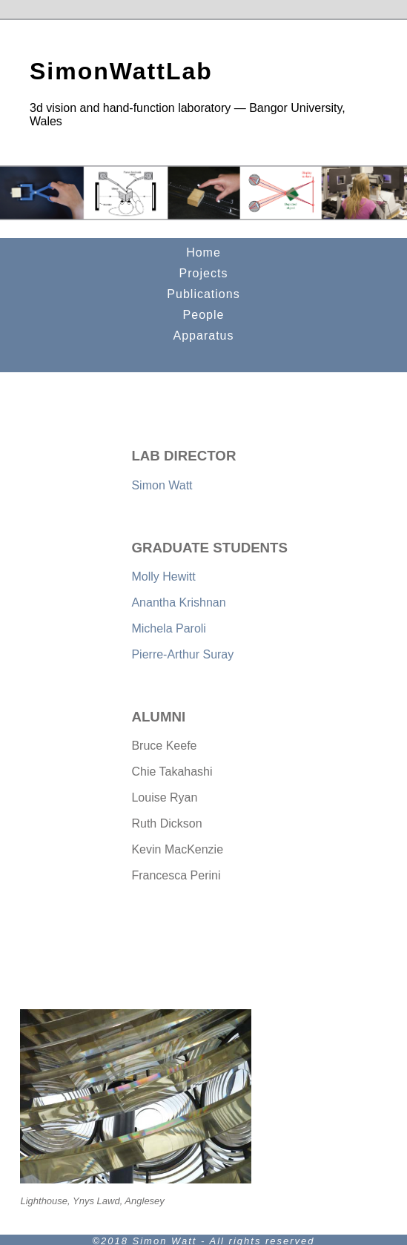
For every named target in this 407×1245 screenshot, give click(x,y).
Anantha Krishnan (178, 602)
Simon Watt (161, 485)
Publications (203, 294)
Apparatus (203, 335)
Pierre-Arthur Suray (182, 654)
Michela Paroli (168, 628)
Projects (203, 273)
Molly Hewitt (163, 576)
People (204, 314)
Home (203, 252)
